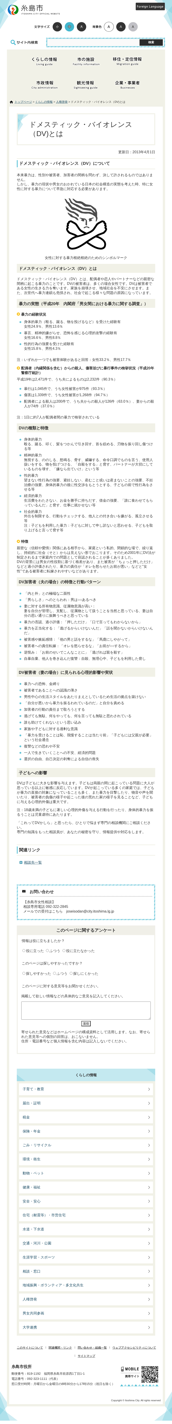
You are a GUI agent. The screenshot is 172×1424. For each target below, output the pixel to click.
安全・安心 (32, 1205)
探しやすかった (38, 973)
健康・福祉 (32, 1190)
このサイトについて (30, 1351)
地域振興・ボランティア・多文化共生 (53, 1288)
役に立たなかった (80, 951)
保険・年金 (32, 1134)
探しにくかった (85, 973)
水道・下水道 (33, 1232)
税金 (26, 1120)
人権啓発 (62, 101)
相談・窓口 (32, 1275)
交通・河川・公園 (37, 1246)
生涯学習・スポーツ (39, 1261)
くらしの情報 (44, 101)
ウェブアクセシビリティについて (134, 1351)
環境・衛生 (32, 1162)
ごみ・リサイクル (37, 1148)
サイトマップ (86, 1359)
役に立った (35, 951)
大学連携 (30, 1331)
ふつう (54, 951)
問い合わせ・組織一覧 (92, 1351)
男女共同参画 (33, 1316)
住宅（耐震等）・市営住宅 (44, 1218)
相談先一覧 (33, 862)
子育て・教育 (33, 1092)
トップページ (23, 101)
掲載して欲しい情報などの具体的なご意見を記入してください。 (73, 996)
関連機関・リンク (60, 1351)
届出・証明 (32, 1106)
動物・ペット (33, 1176)
